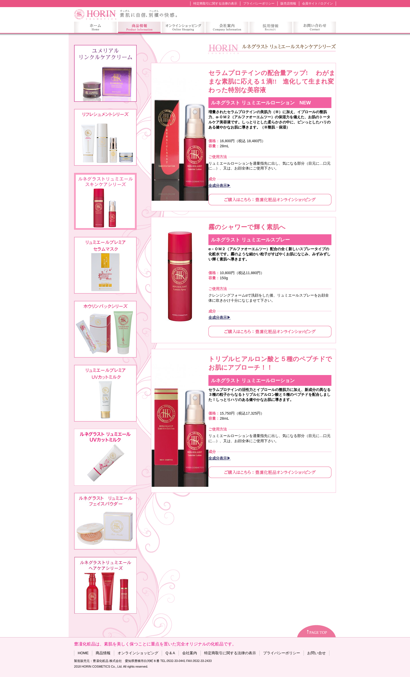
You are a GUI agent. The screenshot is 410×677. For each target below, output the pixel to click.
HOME (83, 653)
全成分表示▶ (219, 185)
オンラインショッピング (138, 653)
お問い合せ (316, 653)
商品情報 (103, 653)
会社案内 (189, 653)
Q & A (170, 653)
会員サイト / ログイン (317, 3)
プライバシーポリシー (258, 3)
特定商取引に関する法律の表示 (215, 3)
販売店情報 (288, 3)
